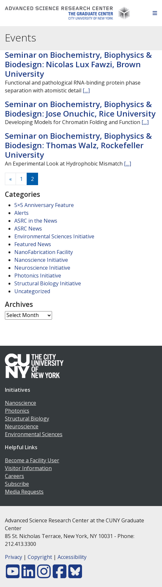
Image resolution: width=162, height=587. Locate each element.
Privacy (13, 557)
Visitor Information (28, 468)
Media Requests (24, 491)
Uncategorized (32, 291)
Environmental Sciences (33, 434)
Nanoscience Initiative (41, 259)
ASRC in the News (35, 220)
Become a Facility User (32, 460)
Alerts (21, 212)
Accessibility (72, 557)
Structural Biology (27, 418)
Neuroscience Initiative (42, 267)
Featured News (32, 244)
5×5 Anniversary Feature (44, 205)
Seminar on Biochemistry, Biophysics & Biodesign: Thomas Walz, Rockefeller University (78, 145)
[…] (86, 90)
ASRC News (28, 228)
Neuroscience (21, 426)
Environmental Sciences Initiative (54, 236)
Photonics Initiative (37, 275)
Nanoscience (20, 402)
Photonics (17, 410)
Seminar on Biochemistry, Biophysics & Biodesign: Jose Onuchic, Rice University (80, 109)
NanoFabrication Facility (43, 252)
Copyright (40, 557)
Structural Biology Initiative (47, 283)
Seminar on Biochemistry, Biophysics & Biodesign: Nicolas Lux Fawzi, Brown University (78, 64)
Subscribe (17, 483)
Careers (14, 476)
